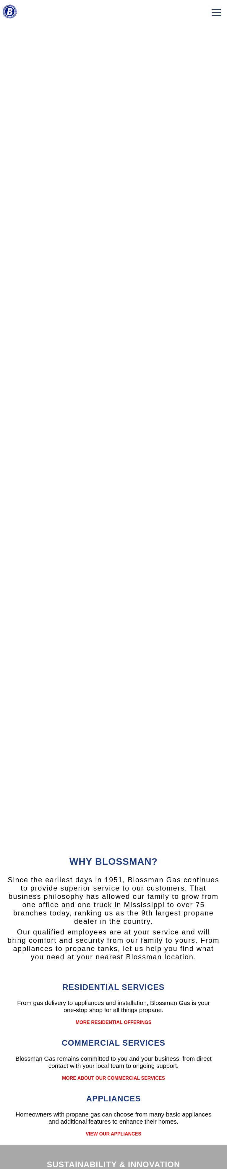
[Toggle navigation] (216, 12)
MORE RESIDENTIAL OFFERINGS (114, 1022)
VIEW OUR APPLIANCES (113, 1133)
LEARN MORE (113, 463)
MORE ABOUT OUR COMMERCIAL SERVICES (113, 1078)
